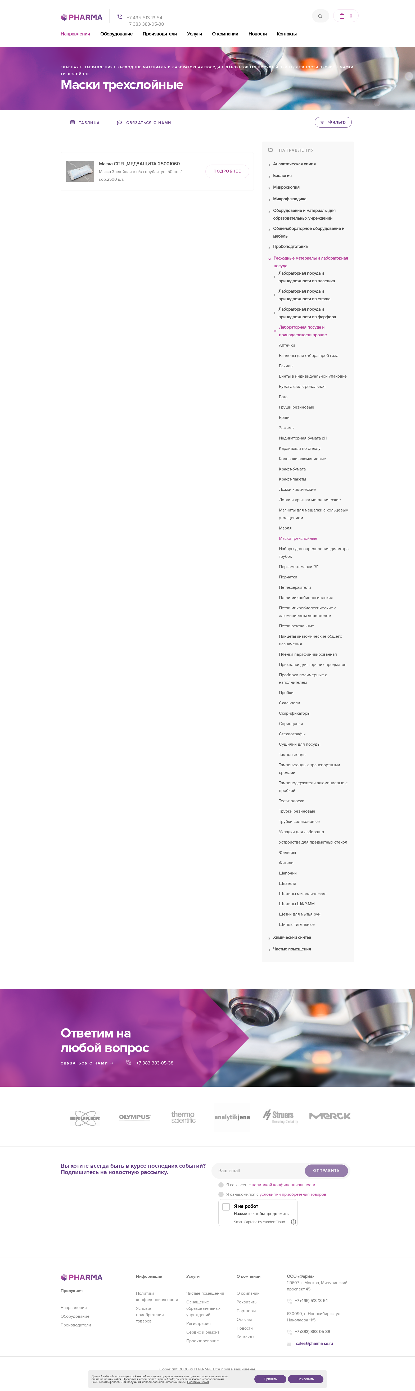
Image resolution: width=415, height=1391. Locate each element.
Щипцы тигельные (297, 924)
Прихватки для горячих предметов (312, 664)
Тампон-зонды (292, 754)
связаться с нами (87, 1063)
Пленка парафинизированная (308, 654)
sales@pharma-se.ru (314, 1343)
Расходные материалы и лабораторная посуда (308, 263)
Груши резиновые (296, 407)
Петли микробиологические (306, 597)
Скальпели (289, 703)
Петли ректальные (296, 626)
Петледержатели (295, 587)
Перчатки (288, 577)
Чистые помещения (289, 950)
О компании (225, 34)
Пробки (286, 692)
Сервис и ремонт (202, 1332)
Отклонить (305, 1379)
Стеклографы (292, 734)
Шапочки (288, 873)
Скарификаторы (294, 713)
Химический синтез (289, 939)
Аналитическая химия (292, 165)
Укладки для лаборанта (301, 832)
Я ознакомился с (276, 1194)
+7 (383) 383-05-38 (312, 1331)
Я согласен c (270, 1185)
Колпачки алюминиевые (302, 458)
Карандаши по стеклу (300, 448)
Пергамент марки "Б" (298, 566)
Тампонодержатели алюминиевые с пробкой (313, 786)
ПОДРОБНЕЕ (227, 171)
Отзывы (244, 1319)
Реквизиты (247, 1302)
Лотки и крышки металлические (310, 499)
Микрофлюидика (287, 200)
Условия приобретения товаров (150, 1315)
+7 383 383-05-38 (145, 24)
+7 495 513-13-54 (144, 18)
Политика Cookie (198, 1382)
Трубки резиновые (297, 811)
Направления (75, 34)
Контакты (287, 34)
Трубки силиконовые (299, 821)
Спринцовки (291, 723)
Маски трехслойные (298, 538)
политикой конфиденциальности (283, 1185)
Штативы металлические (303, 893)
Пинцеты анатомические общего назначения (310, 640)
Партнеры (246, 1310)
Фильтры (287, 852)
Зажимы (286, 428)
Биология (280, 177)
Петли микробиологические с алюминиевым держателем (307, 611)
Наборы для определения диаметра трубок (314, 552)
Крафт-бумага (292, 469)
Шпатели (287, 883)
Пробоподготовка (288, 248)
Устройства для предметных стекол (313, 842)
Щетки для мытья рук (299, 914)
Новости (258, 34)
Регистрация (198, 1323)
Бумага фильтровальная (302, 386)
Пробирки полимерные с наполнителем (303, 678)
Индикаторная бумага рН (303, 438)
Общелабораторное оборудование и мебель (306, 233)
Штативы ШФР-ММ (297, 904)
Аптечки (287, 345)
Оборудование (116, 34)
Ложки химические (297, 489)
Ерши (284, 417)
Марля (285, 528)
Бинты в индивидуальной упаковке (313, 376)
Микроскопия (284, 189)
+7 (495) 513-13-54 (311, 1300)
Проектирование (202, 1341)
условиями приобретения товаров (293, 1194)
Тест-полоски (291, 801)
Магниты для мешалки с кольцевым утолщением (313, 514)
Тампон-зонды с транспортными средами (309, 768)
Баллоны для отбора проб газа (308, 355)
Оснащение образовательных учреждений (203, 1308)
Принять (270, 1379)
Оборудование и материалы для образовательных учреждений (302, 215)
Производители (160, 34)
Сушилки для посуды (299, 744)
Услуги (194, 34)
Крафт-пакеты (292, 479)
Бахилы (286, 366)
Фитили (286, 863)
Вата (283, 397)
